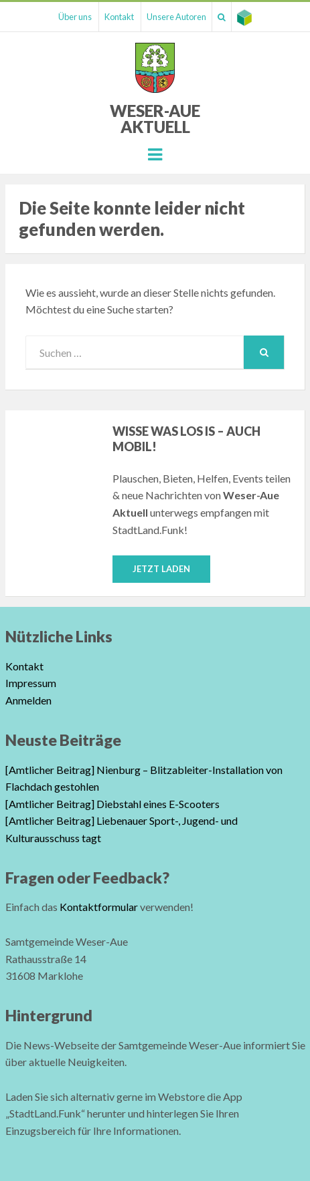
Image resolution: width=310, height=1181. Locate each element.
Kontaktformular (99, 906)
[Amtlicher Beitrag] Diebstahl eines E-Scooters (112, 803)
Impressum (30, 682)
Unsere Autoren (176, 16)
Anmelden (28, 700)
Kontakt (119, 16)
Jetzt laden (161, 568)
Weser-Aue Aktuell (155, 118)
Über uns (75, 16)
